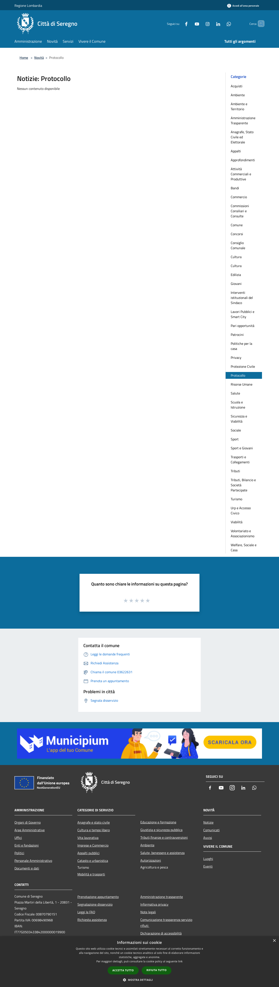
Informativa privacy (154, 904)
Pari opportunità (242, 325)
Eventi (208, 866)
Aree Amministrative (29, 830)
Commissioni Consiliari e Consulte (240, 211)
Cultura (236, 256)
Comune (237, 225)
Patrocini (237, 334)
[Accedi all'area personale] (243, 6)
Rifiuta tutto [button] (157, 970)
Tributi (235, 471)
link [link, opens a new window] (180, 961)
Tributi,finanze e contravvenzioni (164, 837)
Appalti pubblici (88, 852)
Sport (235, 439)
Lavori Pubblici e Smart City (242, 314)
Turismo (236, 499)
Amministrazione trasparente (161, 896)
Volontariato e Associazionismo (242, 533)
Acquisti (236, 86)
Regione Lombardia (28, 5)
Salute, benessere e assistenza (162, 852)
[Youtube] (189, 23)
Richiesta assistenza (92, 919)
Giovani (236, 283)
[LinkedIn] (211, 23)
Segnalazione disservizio (94, 904)
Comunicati (211, 830)
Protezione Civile (243, 366)
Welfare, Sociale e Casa (243, 547)
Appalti (236, 151)
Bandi (235, 188)
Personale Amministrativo (33, 860)
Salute (235, 393)
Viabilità (236, 522)
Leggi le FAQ (86, 912)
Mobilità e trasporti (91, 874)
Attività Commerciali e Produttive (241, 174)
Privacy (236, 357)
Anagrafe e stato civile (93, 822)
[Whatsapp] (221, 23)
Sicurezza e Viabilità (239, 419)
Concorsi (237, 233)
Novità (39, 57)
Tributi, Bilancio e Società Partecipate (243, 485)
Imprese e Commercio (92, 845)
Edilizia (236, 274)
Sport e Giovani (242, 448)
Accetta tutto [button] (123, 970)
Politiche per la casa (241, 346)
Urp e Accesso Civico (241, 510)
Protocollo (238, 375)
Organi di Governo (27, 822)
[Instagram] (200, 23)
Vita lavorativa (87, 837)
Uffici (18, 837)
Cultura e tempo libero (93, 830)
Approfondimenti (243, 160)
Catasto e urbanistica (92, 860)
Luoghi (208, 858)
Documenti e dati (26, 868)
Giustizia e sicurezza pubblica (161, 829)
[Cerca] (259, 23)
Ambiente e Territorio (239, 106)
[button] (139, 980)
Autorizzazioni (150, 860)
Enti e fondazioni (26, 845)
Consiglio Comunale (238, 245)
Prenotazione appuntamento (98, 896)
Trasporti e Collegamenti (240, 459)
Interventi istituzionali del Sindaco (242, 297)
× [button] (274, 940)
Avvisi (207, 837)
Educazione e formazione (158, 822)
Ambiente (238, 95)
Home (24, 57)
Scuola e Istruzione (238, 405)
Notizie (208, 822)
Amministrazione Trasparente (243, 120)
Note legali (148, 912)
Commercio (239, 196)
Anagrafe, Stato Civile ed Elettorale (242, 137)
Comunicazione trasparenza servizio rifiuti (166, 922)
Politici (19, 852)
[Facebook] (179, 23)
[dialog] (139, 961)
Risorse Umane (241, 384)
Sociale (236, 430)
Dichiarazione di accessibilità (161, 933)
